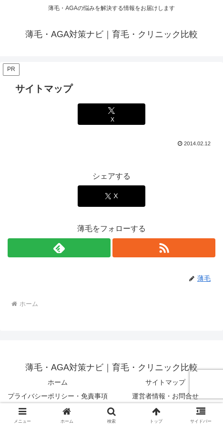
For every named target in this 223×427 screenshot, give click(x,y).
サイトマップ (165, 382)
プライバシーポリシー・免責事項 (58, 396)
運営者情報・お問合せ (165, 396)
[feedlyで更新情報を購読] (59, 247)
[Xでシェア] (111, 114)
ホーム (58, 382)
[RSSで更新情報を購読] (163, 247)
